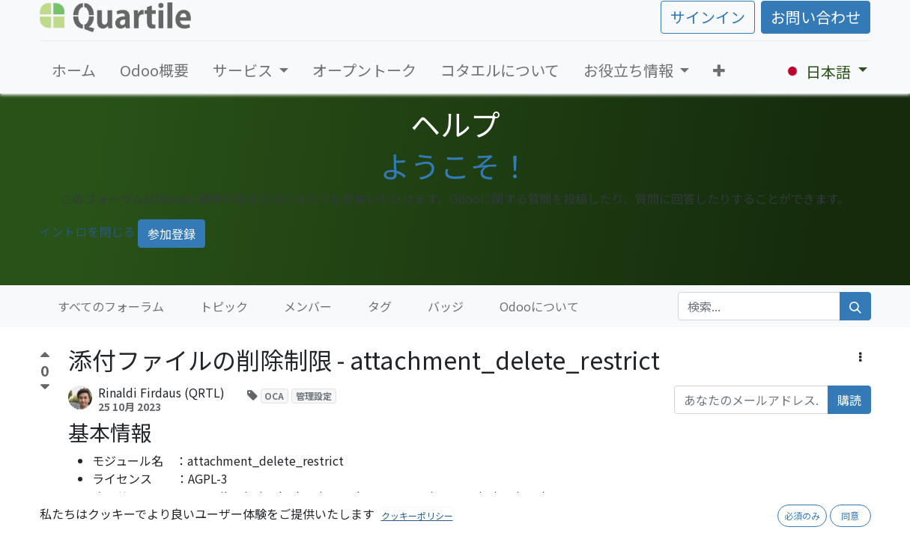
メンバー (308, 306)
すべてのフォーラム (111, 306)
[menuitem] (74, 70)
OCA (274, 395)
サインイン (707, 17)
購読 (849, 400)
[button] (719, 70)
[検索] (855, 306)
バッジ (446, 306)
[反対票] (45, 387)
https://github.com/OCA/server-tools (291, 514)
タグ (380, 306)
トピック (224, 306)
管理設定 (314, 395)
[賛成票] (45, 357)
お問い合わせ (816, 17)
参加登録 (171, 234)
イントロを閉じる (88, 231)
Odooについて (539, 306)
